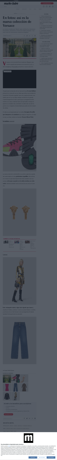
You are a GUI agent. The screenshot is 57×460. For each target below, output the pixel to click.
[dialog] (28, 446)
